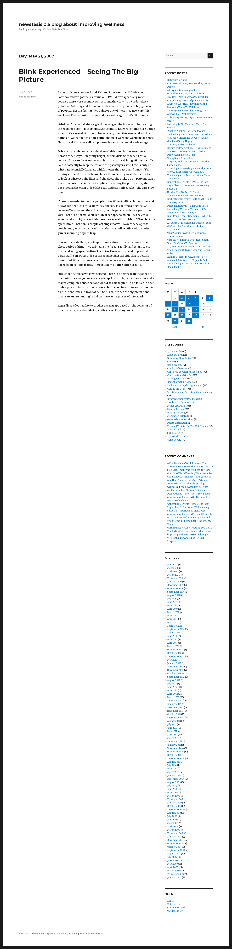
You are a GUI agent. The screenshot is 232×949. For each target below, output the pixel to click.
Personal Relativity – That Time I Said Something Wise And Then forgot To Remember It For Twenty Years (187, 209)
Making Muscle (175, 412)
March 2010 (173, 772)
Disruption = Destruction (180, 158)
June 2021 (172, 564)
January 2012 (174, 704)
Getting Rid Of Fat (176, 388)
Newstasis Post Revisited (180, 419)
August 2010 (173, 762)
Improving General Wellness (182, 399)
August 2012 (173, 680)
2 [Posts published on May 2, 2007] (182, 297)
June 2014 (172, 636)
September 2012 (176, 677)
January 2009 (174, 802)
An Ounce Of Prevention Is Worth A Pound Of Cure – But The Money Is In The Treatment (189, 226)
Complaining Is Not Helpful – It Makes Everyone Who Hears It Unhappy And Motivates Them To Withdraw (187, 104)
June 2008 (172, 819)
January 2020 (174, 581)
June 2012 (172, 687)
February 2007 (175, 874)
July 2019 (171, 598)
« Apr (174, 327)
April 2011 (172, 734)
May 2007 (172, 864)
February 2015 (174, 626)
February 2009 (175, 799)
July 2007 (172, 857)
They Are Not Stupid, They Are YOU (185, 171)
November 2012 (175, 670)
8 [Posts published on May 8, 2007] (175, 303)
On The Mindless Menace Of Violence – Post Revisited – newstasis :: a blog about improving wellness (188, 494)
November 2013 (175, 649)
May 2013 (172, 660)
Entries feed (174, 904)
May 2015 (172, 615)
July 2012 (172, 683)
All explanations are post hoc (182, 90)
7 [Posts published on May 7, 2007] (168, 303)
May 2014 (172, 639)
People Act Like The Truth (181, 154)
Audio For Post (175, 354)
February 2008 (175, 833)
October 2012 (174, 673)
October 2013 (174, 653)
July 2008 (172, 816)
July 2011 (171, 724)
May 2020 (172, 568)
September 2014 (176, 629)
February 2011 (174, 741)
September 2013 (176, 656)
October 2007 (174, 847)
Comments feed (176, 907)
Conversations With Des (179, 375)
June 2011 (172, 728)
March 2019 (173, 612)
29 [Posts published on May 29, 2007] (175, 321)
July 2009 (172, 785)
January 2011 (174, 745)
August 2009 (174, 782)
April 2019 (172, 609)
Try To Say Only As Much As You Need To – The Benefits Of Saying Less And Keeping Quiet (190, 250)
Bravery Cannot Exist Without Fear (185, 195)
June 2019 (172, 602)
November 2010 (175, 751)
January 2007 (174, 877)
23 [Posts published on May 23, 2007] (182, 315)
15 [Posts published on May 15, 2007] (175, 309)
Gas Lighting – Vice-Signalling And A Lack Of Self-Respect (187, 538)
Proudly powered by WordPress (86, 933)
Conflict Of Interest (177, 368)
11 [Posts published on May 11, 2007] (196, 303)
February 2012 (174, 700)
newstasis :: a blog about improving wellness (71, 24)
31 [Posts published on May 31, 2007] (189, 321)
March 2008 (173, 830)
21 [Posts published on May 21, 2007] (168, 315)
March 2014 (173, 646)
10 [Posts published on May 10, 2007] (189, 303)
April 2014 (172, 643)
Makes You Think (27, 96)
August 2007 (174, 853)
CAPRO (171, 361)
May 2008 (172, 823)
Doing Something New (179, 382)
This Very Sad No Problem (181, 144)
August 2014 (173, 632)
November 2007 (175, 843)
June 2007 (172, 860)
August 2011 (173, 721)
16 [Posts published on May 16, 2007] (182, 309)
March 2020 (173, 575)
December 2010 (175, 748)
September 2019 (175, 592)
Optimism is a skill (177, 80)
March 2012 (173, 697)
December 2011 (175, 707)
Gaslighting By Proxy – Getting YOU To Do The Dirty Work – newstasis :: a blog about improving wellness (189, 531)
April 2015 (172, 619)
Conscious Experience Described (184, 371)
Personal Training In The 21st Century (187, 426)
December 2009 (175, 779)
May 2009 (172, 792)
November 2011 (175, 711)
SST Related (173, 433)
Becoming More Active (179, 358)
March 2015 (173, 622)
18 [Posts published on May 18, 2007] (196, 309)
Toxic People (174, 439)
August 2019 (173, 595)
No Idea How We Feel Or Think (183, 192)
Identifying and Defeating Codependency (189, 392)
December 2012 (175, 666)
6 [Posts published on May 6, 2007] (209, 297)
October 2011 (174, 714)
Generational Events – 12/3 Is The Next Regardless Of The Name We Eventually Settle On (188, 185)
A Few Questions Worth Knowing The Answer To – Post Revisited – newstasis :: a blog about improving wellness (190, 466)
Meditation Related (177, 416)
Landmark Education (178, 402)
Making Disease (175, 409)
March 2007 (173, 870)
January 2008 (174, 836)
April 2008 (172, 826)
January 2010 (174, 775)
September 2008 (176, 809)
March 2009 (173, 796)
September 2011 (175, 717)
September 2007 (176, 850)
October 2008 (174, 806)
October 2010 (174, 755)
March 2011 (173, 738)
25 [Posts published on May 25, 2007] (195, 315)
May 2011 (172, 731)
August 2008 (174, 813)
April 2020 (172, 571)
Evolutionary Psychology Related (184, 385)
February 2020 (175, 578)
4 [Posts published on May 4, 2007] (196, 297)
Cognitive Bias (174, 365)
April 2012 (172, 694)
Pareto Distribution (177, 422)
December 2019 (175, 585)
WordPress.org (175, 911)
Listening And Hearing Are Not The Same (189, 168)
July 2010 (172, 765)
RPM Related (174, 429)
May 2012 (172, 690)
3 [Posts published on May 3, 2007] (188, 297)
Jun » (203, 327)
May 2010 (172, 768)
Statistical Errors (176, 436)
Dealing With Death (177, 378)
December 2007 (175, 840)
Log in (170, 900)
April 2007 (172, 867)
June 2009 (172, 789)
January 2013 (174, 663)
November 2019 (175, 588)
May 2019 (172, 605)
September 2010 (176, 758)
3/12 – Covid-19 (175, 351)
